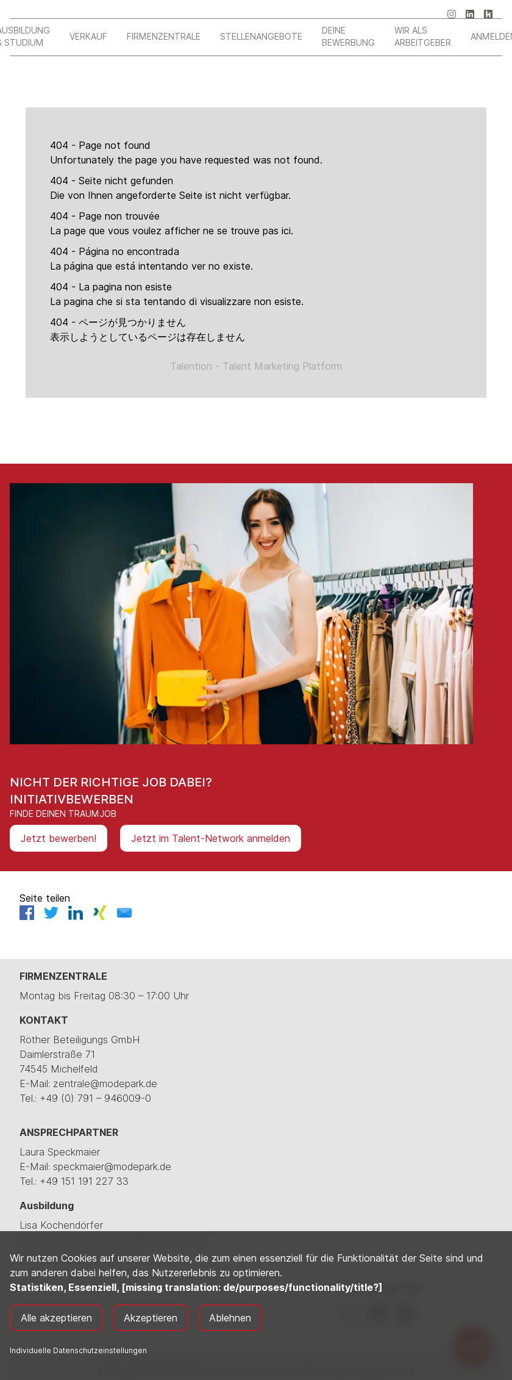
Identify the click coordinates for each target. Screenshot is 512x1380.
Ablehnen (230, 1318)
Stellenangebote (261, 36)
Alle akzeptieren (56, 1318)
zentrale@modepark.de (105, 1083)
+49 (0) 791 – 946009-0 (95, 1098)
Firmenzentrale (164, 36)
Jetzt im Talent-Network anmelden (210, 838)
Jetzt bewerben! (58, 838)
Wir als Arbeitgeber (422, 36)
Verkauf (88, 36)
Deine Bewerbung (348, 36)
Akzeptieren (150, 1318)
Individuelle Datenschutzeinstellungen (78, 1350)
